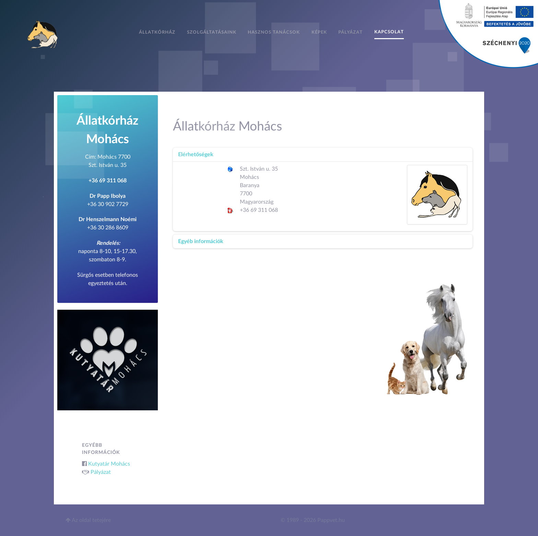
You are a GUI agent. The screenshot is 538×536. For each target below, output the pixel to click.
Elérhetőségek (195, 154)
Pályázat (101, 472)
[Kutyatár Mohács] (107, 359)
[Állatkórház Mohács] (43, 33)
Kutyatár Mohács (109, 464)
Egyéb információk (200, 241)
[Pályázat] (488, 33)
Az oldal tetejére (88, 520)
